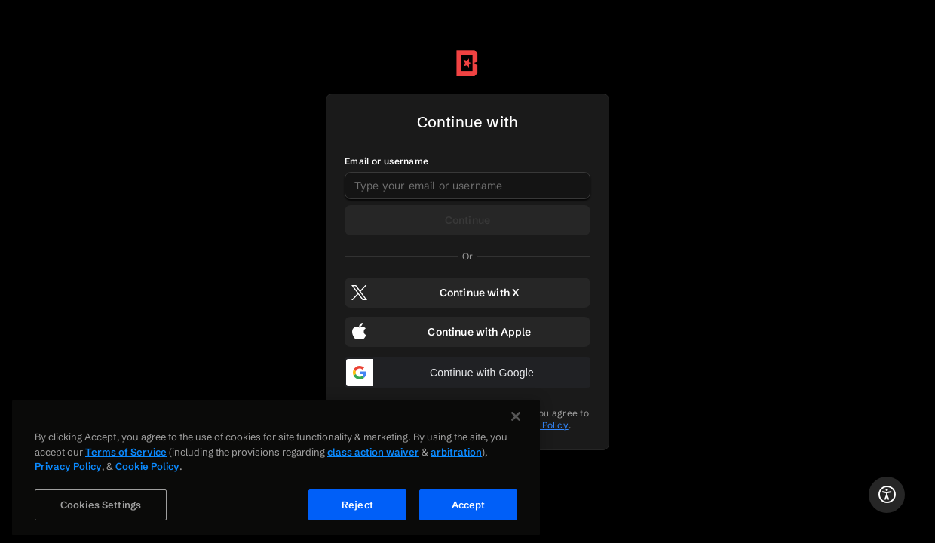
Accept (469, 510)
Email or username (386, 161)
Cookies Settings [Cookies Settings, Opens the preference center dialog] (100, 510)
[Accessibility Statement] (887, 495)
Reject (357, 510)
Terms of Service (126, 457)
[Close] (515, 422)
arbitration (456, 457)
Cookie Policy (147, 472)
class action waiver (373, 457)
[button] (467, 372)
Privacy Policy (68, 472)
